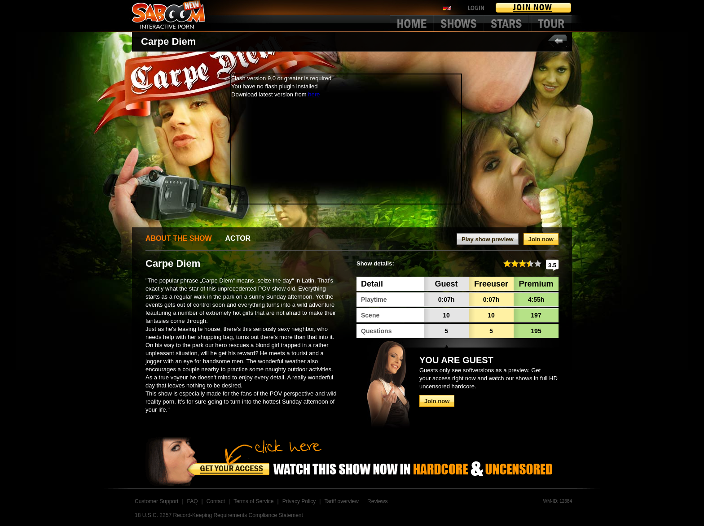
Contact (216, 501)
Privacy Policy (299, 501)
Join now (541, 239)
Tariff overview (341, 501)
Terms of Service (253, 501)
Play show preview (488, 239)
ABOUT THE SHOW (178, 238)
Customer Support (156, 501)
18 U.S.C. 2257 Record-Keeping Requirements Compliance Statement (219, 515)
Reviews (377, 501)
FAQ (192, 501)
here (314, 94)
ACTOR (238, 238)
